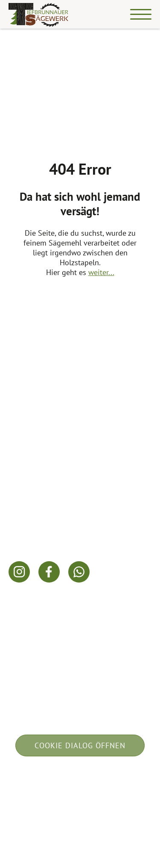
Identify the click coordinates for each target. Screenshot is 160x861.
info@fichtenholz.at (42, 525)
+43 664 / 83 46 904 (43, 514)
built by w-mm (80, 811)
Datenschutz (107, 789)
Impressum (48, 789)
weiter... (101, 272)
